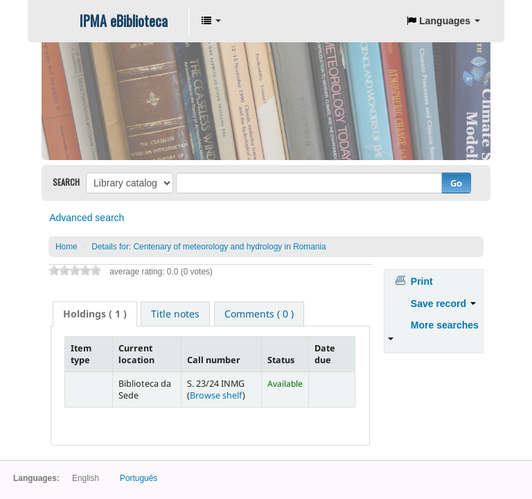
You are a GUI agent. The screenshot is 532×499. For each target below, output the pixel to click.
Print (422, 281)
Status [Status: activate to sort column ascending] (280, 360)
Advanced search (86, 217)
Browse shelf (216, 395)
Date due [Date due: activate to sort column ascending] (324, 354)
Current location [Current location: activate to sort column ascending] (136, 354)
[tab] (95, 313)
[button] (211, 21)
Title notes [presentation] (175, 313)
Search (66, 182)
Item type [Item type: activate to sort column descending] (81, 354)
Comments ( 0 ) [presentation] (259, 313)
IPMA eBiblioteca (124, 20)
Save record (443, 303)
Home (66, 247)
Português (138, 478)
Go (456, 183)
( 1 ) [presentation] (95, 313)
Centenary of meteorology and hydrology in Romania (208, 247)
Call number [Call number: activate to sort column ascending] (213, 360)
